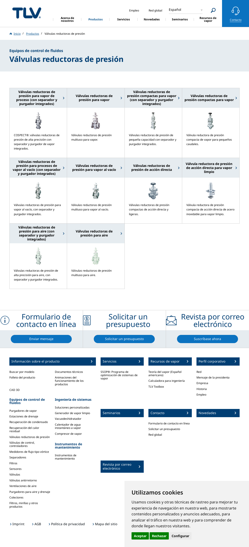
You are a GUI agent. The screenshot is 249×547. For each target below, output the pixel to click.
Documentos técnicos (69, 372)
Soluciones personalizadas (72, 407)
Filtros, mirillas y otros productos (23, 504)
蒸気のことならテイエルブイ (26, 13)
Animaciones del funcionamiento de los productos (69, 380)
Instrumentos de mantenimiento (65, 457)
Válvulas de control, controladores (22, 444)
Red (198, 372)
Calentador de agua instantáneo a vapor (68, 426)
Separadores (17, 457)
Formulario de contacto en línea (169, 423)
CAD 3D (14, 390)
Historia (201, 389)
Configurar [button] (180, 536)
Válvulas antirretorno (23, 480)
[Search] (213, 10)
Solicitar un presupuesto (164, 429)
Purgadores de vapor (23, 411)
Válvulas (14, 474)
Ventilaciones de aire (23, 486)
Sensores (15, 469)
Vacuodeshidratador (68, 419)
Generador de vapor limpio (72, 413)
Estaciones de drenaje (23, 416)
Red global (155, 435)
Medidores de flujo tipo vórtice (29, 452)
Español (175, 9)
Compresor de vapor (68, 434)
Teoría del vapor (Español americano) (164, 373)
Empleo (201, 395)
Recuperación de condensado (28, 422)
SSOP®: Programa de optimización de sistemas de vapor (119, 375)
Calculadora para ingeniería (166, 381)
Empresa (202, 383)
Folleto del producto (22, 377)
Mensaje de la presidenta (213, 377)
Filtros (13, 463)
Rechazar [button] (159, 536)
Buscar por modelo (21, 372)
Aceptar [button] (140, 536)
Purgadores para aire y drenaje (29, 492)
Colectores (16, 497)
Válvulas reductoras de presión (29, 437)
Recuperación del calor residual (24, 429)
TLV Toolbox (156, 387)
